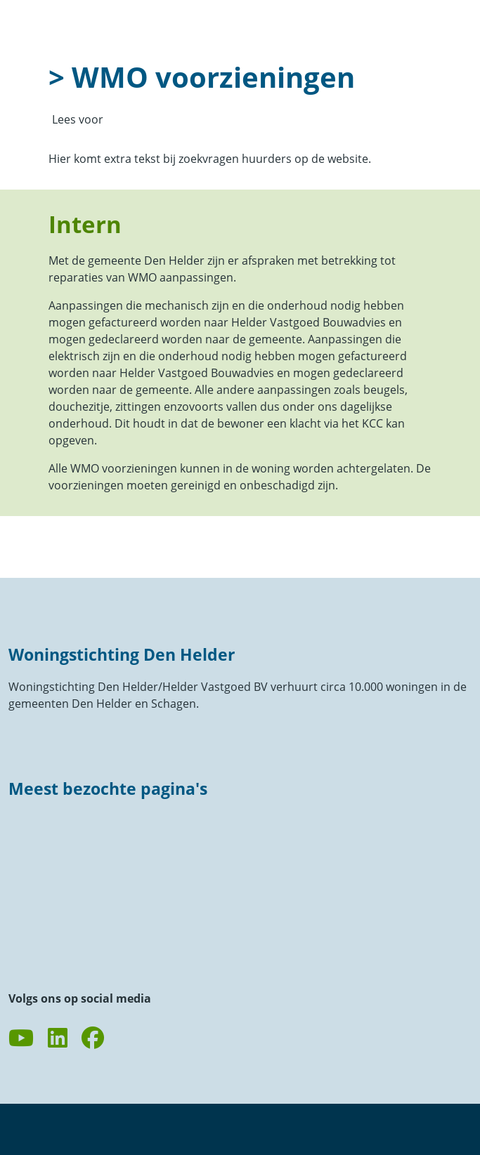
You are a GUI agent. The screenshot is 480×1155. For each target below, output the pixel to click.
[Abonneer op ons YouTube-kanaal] (21, 1038)
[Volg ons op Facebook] (93, 1038)
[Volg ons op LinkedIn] (57, 1038)
